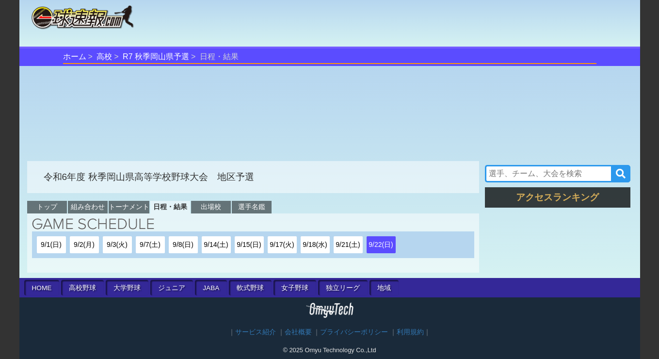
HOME (42, 288)
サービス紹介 (255, 332)
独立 (343, 288)
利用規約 (410, 332)
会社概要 (298, 332)
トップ (47, 207)
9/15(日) (249, 244)
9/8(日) (183, 244)
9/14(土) (216, 244)
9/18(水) (315, 244)
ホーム (74, 56)
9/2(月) (84, 244)
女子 (294, 288)
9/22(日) (381, 244)
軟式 (250, 288)
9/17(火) (282, 244)
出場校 (211, 207)
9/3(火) (117, 244)
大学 (127, 288)
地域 (384, 288)
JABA (211, 288)
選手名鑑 (251, 207)
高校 (104, 56)
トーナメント (129, 207)
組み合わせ (88, 207)
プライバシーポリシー (354, 332)
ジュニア (171, 288)
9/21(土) (348, 244)
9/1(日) (51, 244)
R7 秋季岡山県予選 (156, 56)
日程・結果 (170, 207)
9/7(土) (150, 244)
